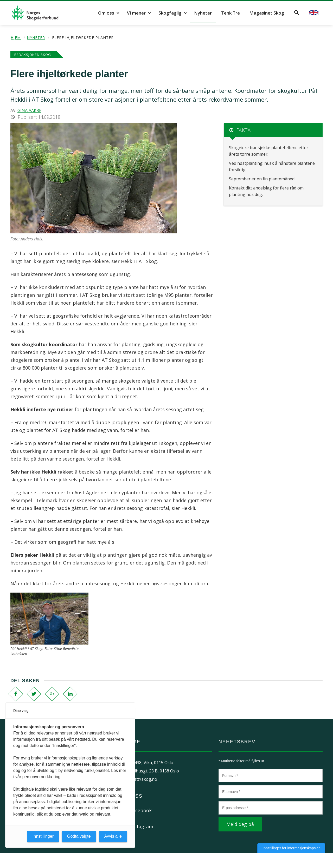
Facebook (141, 810)
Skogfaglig (170, 13)
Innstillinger (43, 836)
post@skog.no (143, 779)
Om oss (106, 13)
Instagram (141, 826)
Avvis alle (113, 836)
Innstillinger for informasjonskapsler (291, 848)
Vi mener (136, 13)
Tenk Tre (230, 13)
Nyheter (203, 13)
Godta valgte (79, 836)
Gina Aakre (29, 110)
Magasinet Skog (266, 13)
